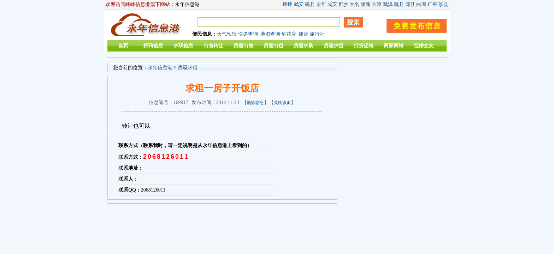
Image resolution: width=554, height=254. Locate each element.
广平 (432, 4)
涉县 (443, 4)
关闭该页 (282, 102)
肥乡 (343, 4)
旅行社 (317, 34)
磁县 (310, 4)
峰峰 (288, 4)
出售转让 (213, 45)
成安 (332, 4)
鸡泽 (388, 4)
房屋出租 (273, 45)
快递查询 (248, 34)
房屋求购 (303, 45)
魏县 (399, 4)
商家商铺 (393, 45)
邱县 (410, 4)
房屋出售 (243, 45)
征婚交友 (424, 45)
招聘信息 (153, 45)
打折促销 (363, 45)
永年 (321, 4)
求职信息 (183, 45)
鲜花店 (288, 34)
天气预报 (227, 34)
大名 (354, 4)
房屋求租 (333, 45)
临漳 (377, 4)
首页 (123, 45)
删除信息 (255, 102)
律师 (303, 34)
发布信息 (413, 24)
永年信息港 (160, 67)
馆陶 (366, 4)
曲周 (421, 4)
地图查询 (270, 34)
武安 (299, 4)
